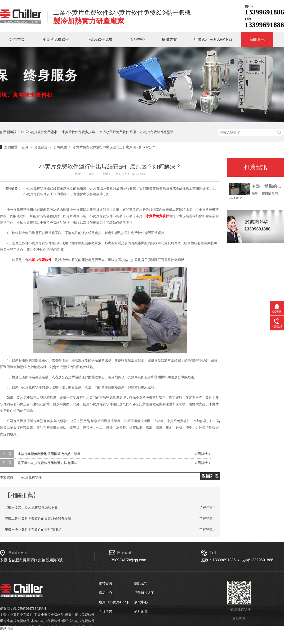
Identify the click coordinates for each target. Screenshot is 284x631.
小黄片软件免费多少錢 (78, 132)
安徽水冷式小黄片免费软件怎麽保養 (31, 507)
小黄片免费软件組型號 (156, 132)
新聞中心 (141, 602)
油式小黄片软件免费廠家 (39, 132)
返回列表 (210, 476)
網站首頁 (105, 583)
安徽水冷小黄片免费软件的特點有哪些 (33, 530)
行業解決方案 (144, 593)
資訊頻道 (41, 147)
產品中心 (137, 39)
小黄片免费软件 (56, 39)
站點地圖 (141, 611)
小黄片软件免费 (99, 39)
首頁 (25, 147)
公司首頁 (17, 39)
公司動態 (60, 147)
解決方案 (169, 39)
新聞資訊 (257, 39)
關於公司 (141, 583)
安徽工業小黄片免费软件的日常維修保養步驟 (38, 518)
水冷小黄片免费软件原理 (117, 132)
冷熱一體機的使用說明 (267, 186)
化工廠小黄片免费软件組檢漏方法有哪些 (47, 463)
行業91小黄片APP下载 (213, 39)
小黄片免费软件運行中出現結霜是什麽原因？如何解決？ (114, 147)
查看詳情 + (203, 454)
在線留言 (105, 611)
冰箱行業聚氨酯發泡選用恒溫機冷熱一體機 (49, 454)
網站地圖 (6, 628)
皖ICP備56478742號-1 (29, 608)
